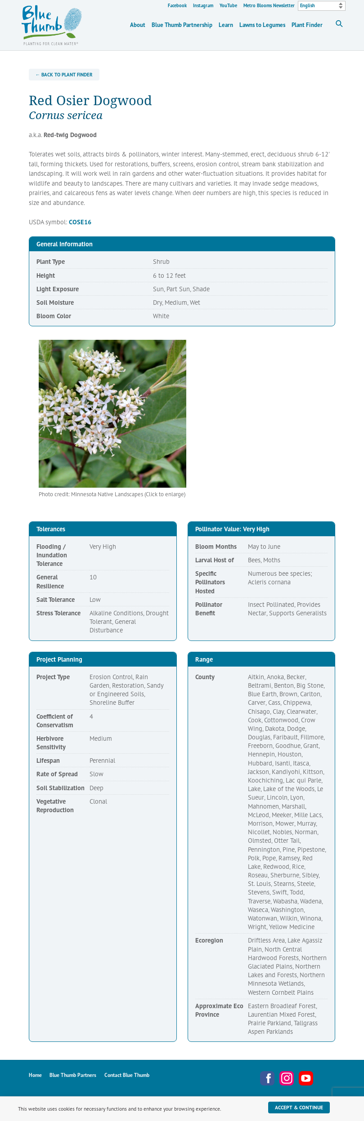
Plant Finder (307, 25)
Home (35, 1075)
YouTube (228, 5)
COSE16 (80, 222)
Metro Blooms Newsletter (269, 5)
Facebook (177, 5)
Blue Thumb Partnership (182, 25)
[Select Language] (322, 6)
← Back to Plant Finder (64, 74)
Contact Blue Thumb (126, 1075)
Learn (226, 25)
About (137, 25)
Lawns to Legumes (262, 25)
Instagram (203, 5)
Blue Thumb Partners (72, 1075)
